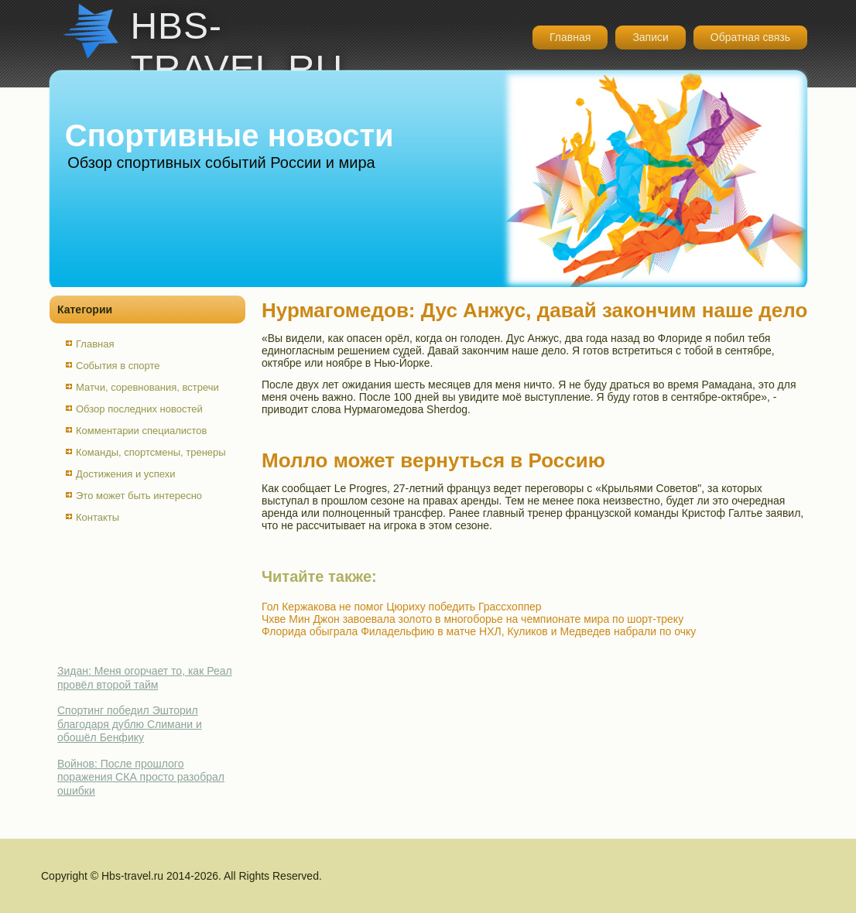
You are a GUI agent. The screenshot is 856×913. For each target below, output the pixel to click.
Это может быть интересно (139, 495)
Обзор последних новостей (139, 409)
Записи (650, 37)
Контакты (97, 517)
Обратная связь (750, 37)
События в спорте (118, 365)
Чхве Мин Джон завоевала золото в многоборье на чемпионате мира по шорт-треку (472, 619)
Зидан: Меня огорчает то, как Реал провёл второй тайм (144, 678)
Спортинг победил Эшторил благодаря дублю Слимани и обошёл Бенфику (129, 724)
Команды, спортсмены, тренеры (151, 452)
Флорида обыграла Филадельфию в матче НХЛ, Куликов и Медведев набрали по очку (479, 631)
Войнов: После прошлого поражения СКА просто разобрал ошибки (140, 777)
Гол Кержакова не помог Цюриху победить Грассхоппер (402, 606)
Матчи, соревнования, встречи (147, 387)
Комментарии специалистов (141, 430)
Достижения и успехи (125, 474)
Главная (570, 37)
